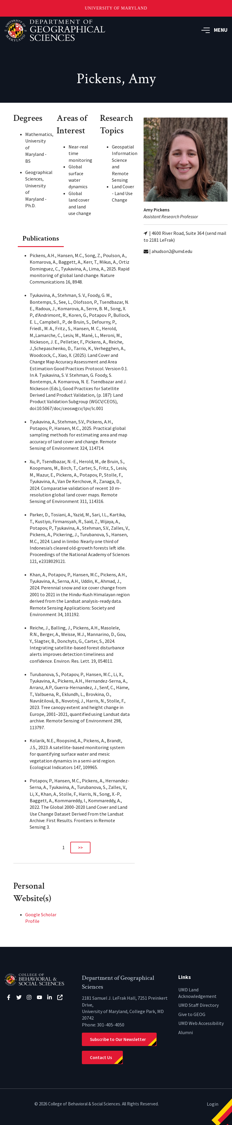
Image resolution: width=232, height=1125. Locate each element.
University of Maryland (116, 8)
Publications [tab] (41, 238)
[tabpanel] (74, 550)
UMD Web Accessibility (201, 1023)
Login (212, 1104)
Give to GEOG (191, 1014)
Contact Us (101, 1057)
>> (80, 847)
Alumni (185, 1032)
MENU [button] (214, 29)
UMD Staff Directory (198, 1005)
